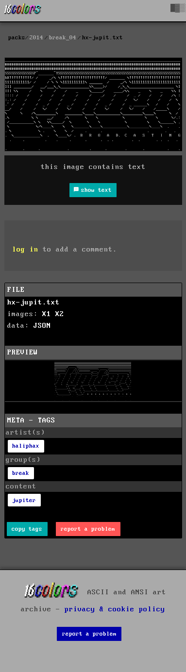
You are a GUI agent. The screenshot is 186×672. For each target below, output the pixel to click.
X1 (46, 314)
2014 (36, 37)
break (20, 473)
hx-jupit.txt (33, 302)
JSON (42, 326)
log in (25, 249)
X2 (59, 314)
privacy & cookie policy (115, 609)
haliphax (25, 446)
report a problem (88, 529)
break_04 (62, 37)
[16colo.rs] (23, 10)
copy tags (27, 529)
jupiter (24, 500)
